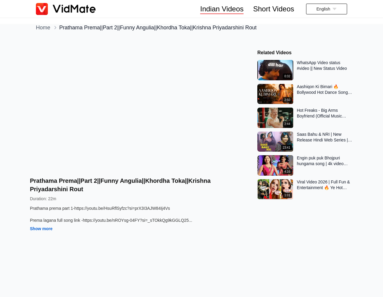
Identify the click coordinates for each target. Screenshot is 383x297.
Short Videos (273, 9)
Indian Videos (222, 9)
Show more (41, 228)
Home (43, 28)
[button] (326, 9)
